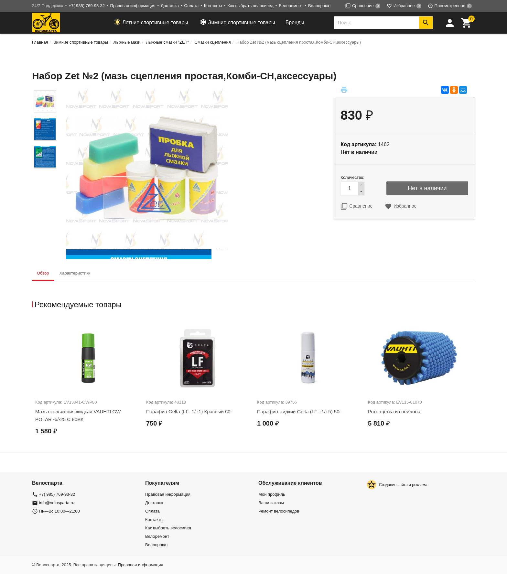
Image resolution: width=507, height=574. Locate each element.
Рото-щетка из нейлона (394, 411)
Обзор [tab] (43, 273)
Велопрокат (319, 5)
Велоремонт (291, 5)
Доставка (170, 5)
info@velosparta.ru (56, 502)
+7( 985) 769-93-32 (87, 5)
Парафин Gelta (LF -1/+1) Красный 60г (189, 411)
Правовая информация (133, 5)
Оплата (191, 5)
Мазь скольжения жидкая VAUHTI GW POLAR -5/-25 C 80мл (78, 415)
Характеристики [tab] (75, 273)
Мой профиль (271, 494)
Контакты (213, 5)
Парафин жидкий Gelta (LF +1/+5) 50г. (299, 411)
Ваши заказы (271, 502)
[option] (87, 383)
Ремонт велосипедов (278, 511)
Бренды (295, 22)
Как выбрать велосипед (250, 5)
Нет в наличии (427, 188)
